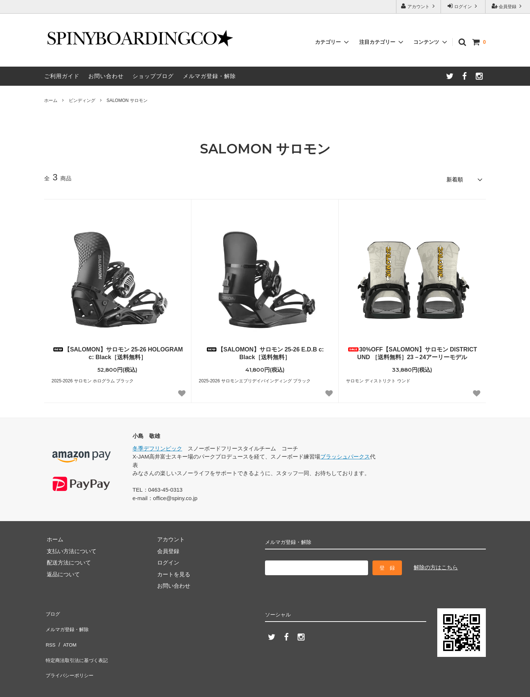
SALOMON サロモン (126, 100)
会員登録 (508, 6)
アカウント (418, 6)
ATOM (67, 633)
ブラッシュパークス (345, 454)
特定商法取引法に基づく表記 (80, 644)
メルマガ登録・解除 (209, 76)
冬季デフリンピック (157, 446)
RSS (50, 633)
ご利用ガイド (62, 76)
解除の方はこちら (436, 565)
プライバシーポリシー (71, 656)
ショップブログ (153, 76)
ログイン (463, 6)
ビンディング (82, 100)
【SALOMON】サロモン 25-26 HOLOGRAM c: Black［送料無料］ (117, 351)
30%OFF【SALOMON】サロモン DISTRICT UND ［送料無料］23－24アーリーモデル (412, 351)
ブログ (52, 610)
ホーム (50, 100)
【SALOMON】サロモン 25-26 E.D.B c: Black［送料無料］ (265, 351)
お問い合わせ (106, 76)
